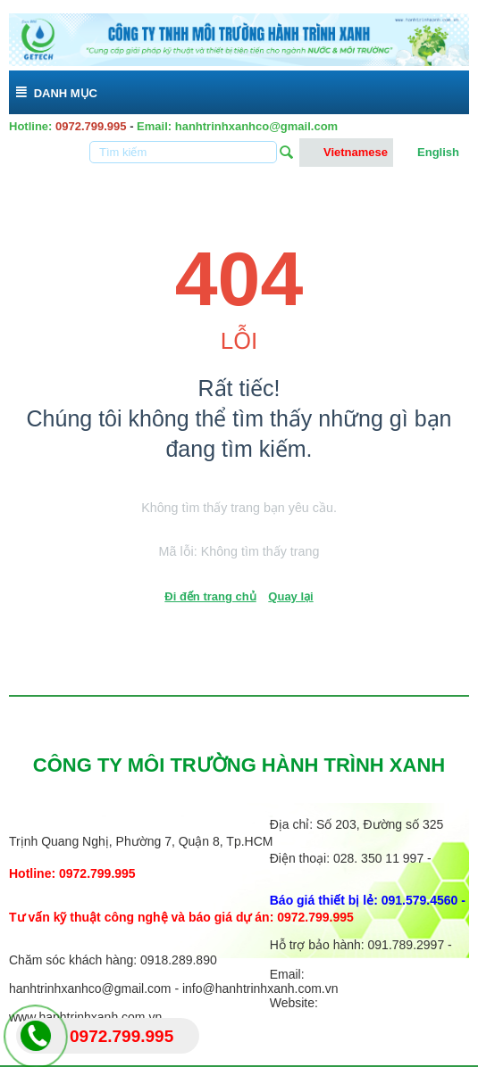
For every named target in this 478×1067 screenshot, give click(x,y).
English (428, 152)
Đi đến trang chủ (210, 596)
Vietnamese (346, 152)
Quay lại (290, 596)
